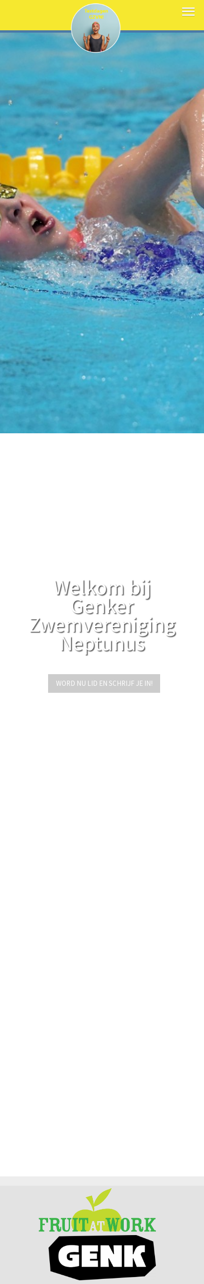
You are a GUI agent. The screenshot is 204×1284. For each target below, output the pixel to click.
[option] (102, 216)
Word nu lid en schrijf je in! (104, 683)
